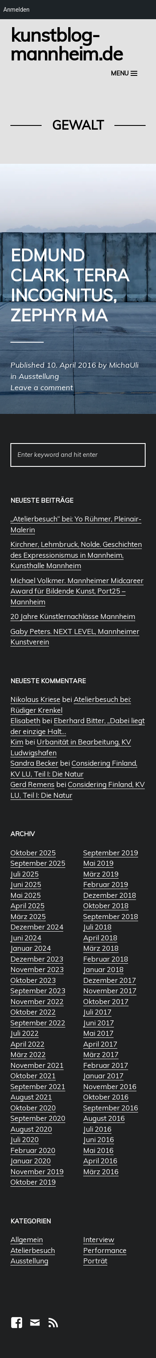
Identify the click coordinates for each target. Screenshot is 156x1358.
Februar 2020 (32, 1150)
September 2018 (110, 916)
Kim (16, 741)
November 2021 (37, 1065)
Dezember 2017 (109, 980)
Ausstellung (29, 1260)
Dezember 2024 (36, 926)
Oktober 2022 (33, 1011)
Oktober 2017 (106, 1001)
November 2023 (37, 969)
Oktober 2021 (33, 1075)
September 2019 (110, 852)
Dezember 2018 (109, 895)
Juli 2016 (97, 1129)
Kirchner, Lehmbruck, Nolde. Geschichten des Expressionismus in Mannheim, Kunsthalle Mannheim (76, 555)
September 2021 (37, 1086)
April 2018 (100, 937)
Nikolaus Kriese (35, 699)
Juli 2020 (24, 1139)
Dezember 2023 (36, 959)
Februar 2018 (105, 959)
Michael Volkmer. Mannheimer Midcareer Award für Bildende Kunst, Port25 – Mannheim (77, 591)
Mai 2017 (98, 1033)
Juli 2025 (24, 873)
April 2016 (100, 1160)
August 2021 (31, 1096)
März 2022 (28, 1054)
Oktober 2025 (33, 852)
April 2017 (100, 1044)
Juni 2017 (98, 1022)
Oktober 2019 (33, 1182)
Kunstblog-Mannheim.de (66, 44)
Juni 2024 (25, 937)
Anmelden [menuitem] (16, 9)
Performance (104, 1250)
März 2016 (101, 1171)
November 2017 (109, 990)
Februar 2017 (105, 1065)
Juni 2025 (25, 884)
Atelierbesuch (32, 1250)
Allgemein (26, 1239)
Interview (98, 1239)
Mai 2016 (98, 1150)
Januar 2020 (30, 1160)
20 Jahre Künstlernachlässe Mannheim (72, 616)
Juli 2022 (24, 1033)
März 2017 (101, 1054)
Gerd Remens (32, 784)
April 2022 (27, 1044)
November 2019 (37, 1171)
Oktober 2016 (106, 1096)
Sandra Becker (34, 763)
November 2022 (37, 1001)
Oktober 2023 (33, 980)
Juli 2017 (97, 1011)
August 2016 (104, 1118)
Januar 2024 (30, 948)
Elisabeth (25, 720)
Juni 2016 (98, 1139)
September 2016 (110, 1107)
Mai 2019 (98, 863)
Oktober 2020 (33, 1107)
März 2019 (101, 873)
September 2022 (37, 1022)
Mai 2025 (25, 895)
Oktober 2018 (106, 905)
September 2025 (37, 863)
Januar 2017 (103, 1075)
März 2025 (28, 916)
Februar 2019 (105, 884)
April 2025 (27, 905)
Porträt (95, 1260)
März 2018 (101, 948)
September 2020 (37, 1118)
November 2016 (109, 1086)
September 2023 (37, 990)
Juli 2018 (97, 926)
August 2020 (31, 1129)
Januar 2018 (103, 969)
